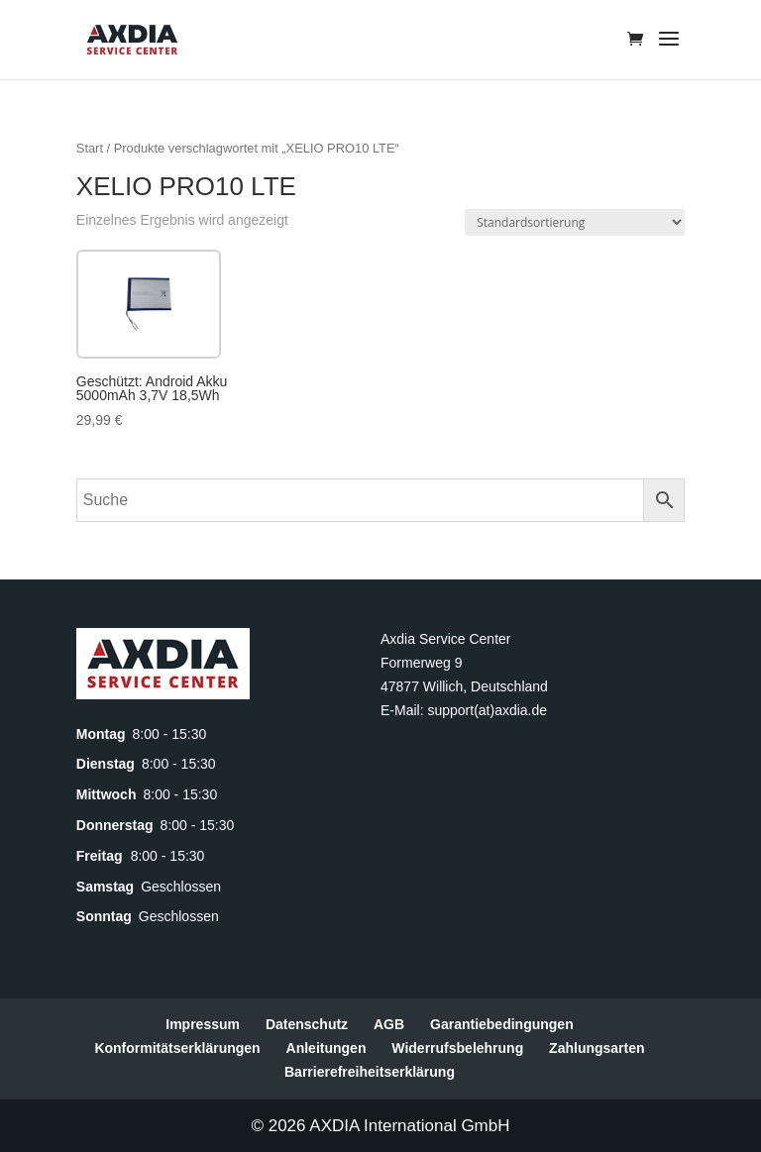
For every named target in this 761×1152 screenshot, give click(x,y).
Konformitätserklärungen (177, 1048)
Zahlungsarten (596, 1048)
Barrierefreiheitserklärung (369, 1072)
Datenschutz (307, 1024)
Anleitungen (326, 1048)
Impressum (202, 1024)
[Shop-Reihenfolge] (575, 222)
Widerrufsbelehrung (457, 1048)
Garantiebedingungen (502, 1024)
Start (89, 148)
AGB (389, 1024)
